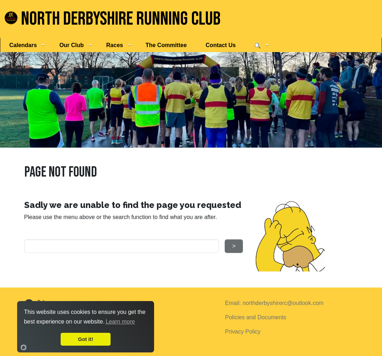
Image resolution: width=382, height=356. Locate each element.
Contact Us (221, 45)
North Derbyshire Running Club (112, 18)
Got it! (85, 339)
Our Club (75, 45)
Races (118, 45)
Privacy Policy (243, 332)
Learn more (120, 322)
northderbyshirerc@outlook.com (283, 303)
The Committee (166, 45)
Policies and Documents (255, 317)
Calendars (27, 45)
